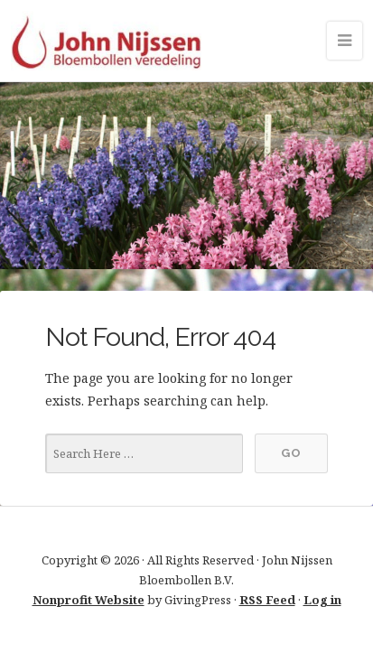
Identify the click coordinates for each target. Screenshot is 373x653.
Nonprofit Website (89, 600)
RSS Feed (267, 600)
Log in (322, 600)
